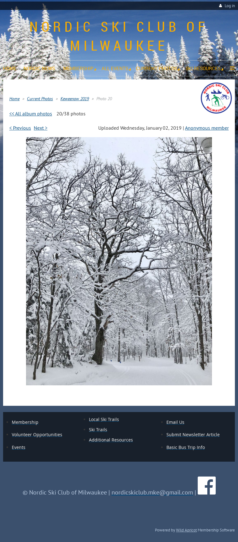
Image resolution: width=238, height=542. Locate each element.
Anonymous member (207, 128)
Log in (230, 5)
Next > (40, 128)
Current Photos (40, 98)
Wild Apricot (186, 530)
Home (14, 98)
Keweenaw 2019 (74, 98)
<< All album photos (30, 113)
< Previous (20, 128)
